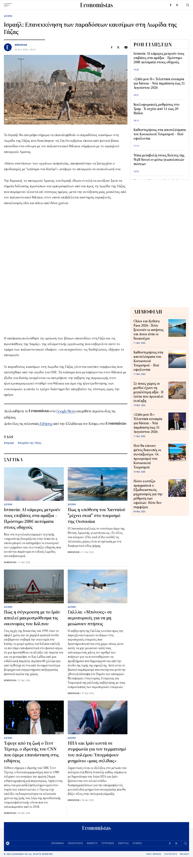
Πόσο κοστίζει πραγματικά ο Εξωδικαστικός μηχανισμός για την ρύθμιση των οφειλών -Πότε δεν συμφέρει (147, 494)
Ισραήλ (10, 443)
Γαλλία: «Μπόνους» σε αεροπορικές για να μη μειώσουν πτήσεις (90, 618)
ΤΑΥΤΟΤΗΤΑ (170, 854)
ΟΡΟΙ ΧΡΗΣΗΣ (153, 854)
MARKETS (92, 843)
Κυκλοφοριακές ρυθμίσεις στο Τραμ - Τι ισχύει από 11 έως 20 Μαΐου (156, 109)
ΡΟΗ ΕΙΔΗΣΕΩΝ (152, 44)
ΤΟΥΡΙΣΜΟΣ (107, 843)
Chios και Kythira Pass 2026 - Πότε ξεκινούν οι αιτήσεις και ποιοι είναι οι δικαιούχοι (148, 330)
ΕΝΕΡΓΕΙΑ (123, 843)
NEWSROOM (21, 44)
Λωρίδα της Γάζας (30, 443)
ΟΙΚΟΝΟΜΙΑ (57, 843)
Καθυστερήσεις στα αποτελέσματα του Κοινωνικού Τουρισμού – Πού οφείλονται (159, 134)
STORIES (137, 843)
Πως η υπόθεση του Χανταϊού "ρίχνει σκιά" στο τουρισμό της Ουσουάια (96, 515)
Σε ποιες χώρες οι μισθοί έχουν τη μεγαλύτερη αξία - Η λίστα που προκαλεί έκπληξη (148, 392)
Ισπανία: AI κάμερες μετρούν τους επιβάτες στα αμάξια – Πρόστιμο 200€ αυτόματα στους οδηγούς (158, 58)
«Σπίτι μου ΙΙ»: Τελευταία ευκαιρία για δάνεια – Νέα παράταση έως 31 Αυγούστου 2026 (159, 83)
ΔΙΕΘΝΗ (8, 15)
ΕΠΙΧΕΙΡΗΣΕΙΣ (75, 843)
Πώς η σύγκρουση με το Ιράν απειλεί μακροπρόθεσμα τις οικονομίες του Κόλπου (32, 618)
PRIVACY (184, 854)
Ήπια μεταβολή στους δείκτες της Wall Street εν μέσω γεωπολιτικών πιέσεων (158, 160)
